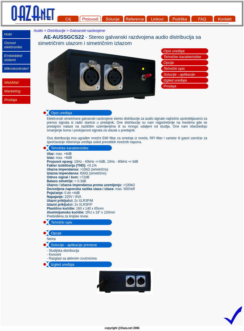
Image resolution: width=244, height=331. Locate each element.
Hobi (8, 34)
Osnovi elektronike (13, 45)
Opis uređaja (174, 51)
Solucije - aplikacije (179, 74)
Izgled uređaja (175, 80)
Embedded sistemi (13, 58)
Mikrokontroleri (16, 68)
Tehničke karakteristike (182, 57)
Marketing (12, 91)
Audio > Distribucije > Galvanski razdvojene (69, 30)
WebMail (11, 82)
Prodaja (170, 86)
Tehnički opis (174, 68)
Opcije (169, 63)
